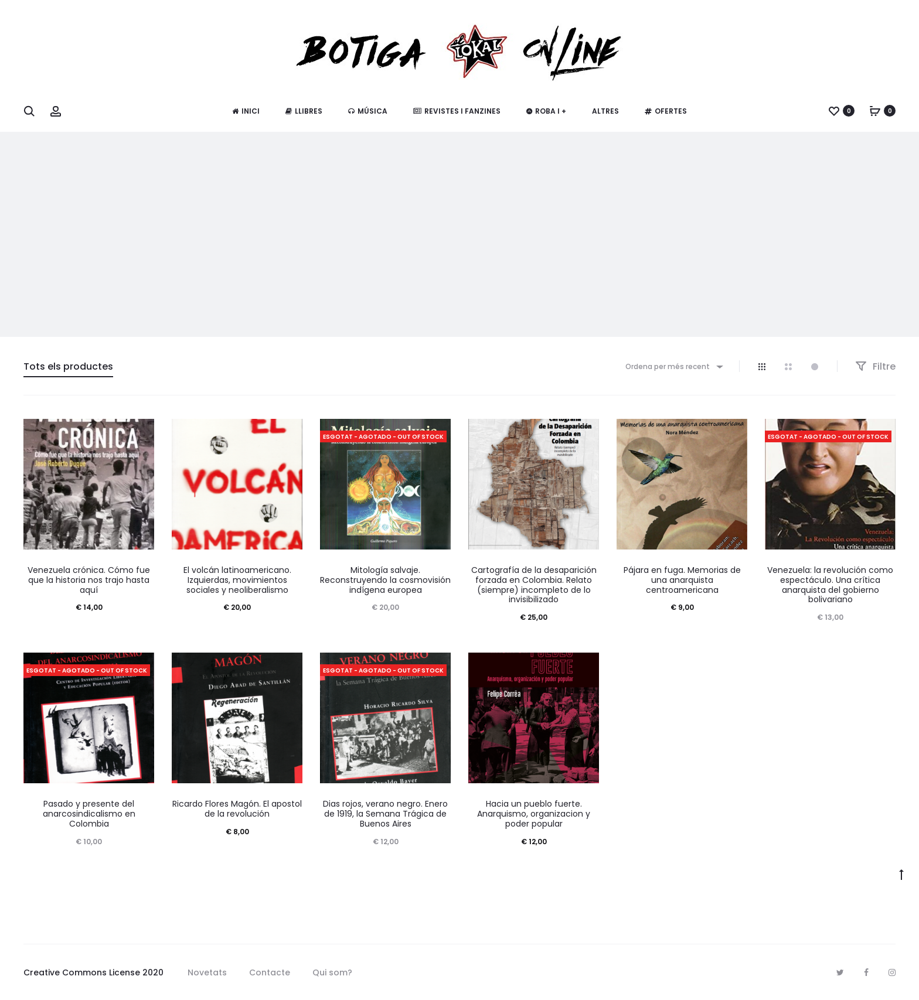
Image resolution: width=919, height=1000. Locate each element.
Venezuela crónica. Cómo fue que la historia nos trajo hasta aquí (89, 580)
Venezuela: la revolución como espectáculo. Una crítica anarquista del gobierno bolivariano (830, 584)
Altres (605, 111)
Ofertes (666, 111)
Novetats (207, 972)
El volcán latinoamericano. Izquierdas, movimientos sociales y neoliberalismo (237, 580)
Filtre (875, 366)
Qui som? (332, 972)
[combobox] (673, 366)
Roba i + (546, 111)
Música (367, 111)
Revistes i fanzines (457, 111)
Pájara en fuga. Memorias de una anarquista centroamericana (682, 580)
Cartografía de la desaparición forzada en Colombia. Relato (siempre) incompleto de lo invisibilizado (534, 584)
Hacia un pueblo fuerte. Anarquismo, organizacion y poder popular (533, 814)
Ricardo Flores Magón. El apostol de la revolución (237, 809)
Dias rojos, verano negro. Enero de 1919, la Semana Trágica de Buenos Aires (385, 814)
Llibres (303, 111)
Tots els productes (68, 366)
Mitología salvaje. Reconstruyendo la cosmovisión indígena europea (385, 580)
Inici (246, 111)
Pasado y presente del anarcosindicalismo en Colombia (89, 814)
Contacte (269, 972)
